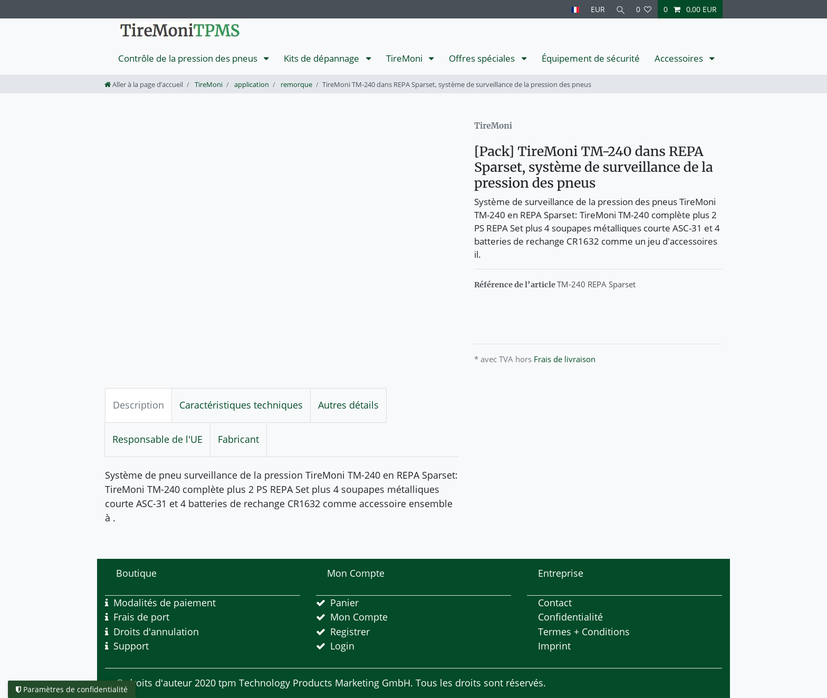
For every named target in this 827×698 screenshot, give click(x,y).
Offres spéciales (483, 58)
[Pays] (573, 9)
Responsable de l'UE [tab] (157, 439)
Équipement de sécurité (591, 58)
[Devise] (596, 9)
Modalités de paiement (164, 602)
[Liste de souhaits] (644, 9)
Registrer (350, 631)
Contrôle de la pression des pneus (188, 58)
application (251, 84)
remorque (295, 84)
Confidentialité (570, 616)
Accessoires (680, 58)
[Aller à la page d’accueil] (143, 84)
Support (131, 645)
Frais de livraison (564, 359)
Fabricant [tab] (238, 439)
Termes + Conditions (584, 631)
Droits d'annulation (156, 631)
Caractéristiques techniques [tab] (241, 405)
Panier (344, 602)
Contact (555, 602)
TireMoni (405, 58)
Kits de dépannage (322, 58)
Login (342, 645)
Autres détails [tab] (348, 405)
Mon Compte (359, 616)
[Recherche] (619, 9)
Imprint (554, 645)
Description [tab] (138, 405)
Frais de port (141, 616)
